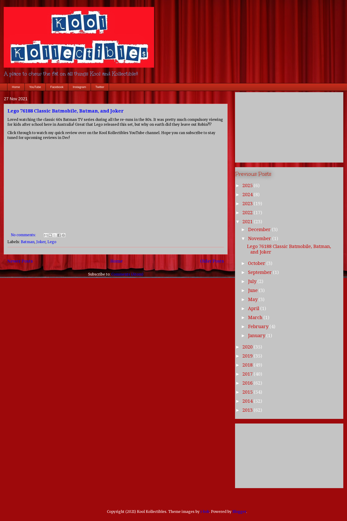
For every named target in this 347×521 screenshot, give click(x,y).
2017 (248, 374)
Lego (51, 242)
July (252, 281)
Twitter (99, 87)
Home (16, 87)
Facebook (56, 87)
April (254, 308)
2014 (248, 401)
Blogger (239, 511)
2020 (248, 347)
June (253, 290)
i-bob (205, 511)
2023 (248, 203)
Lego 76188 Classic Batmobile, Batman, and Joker (65, 111)
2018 (248, 365)
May (253, 299)
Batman (27, 242)
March (255, 317)
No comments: (24, 235)
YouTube (35, 87)
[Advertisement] (289, 126)
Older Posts (212, 261)
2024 (248, 194)
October (257, 263)
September (260, 272)
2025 (248, 185)
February (259, 326)
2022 (248, 212)
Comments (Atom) (127, 274)
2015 (248, 392)
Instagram (79, 87)
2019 (248, 356)
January (257, 335)
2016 (248, 383)
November (260, 238)
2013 (248, 410)
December (260, 229)
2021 (248, 221)
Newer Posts (20, 261)
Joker (41, 242)
